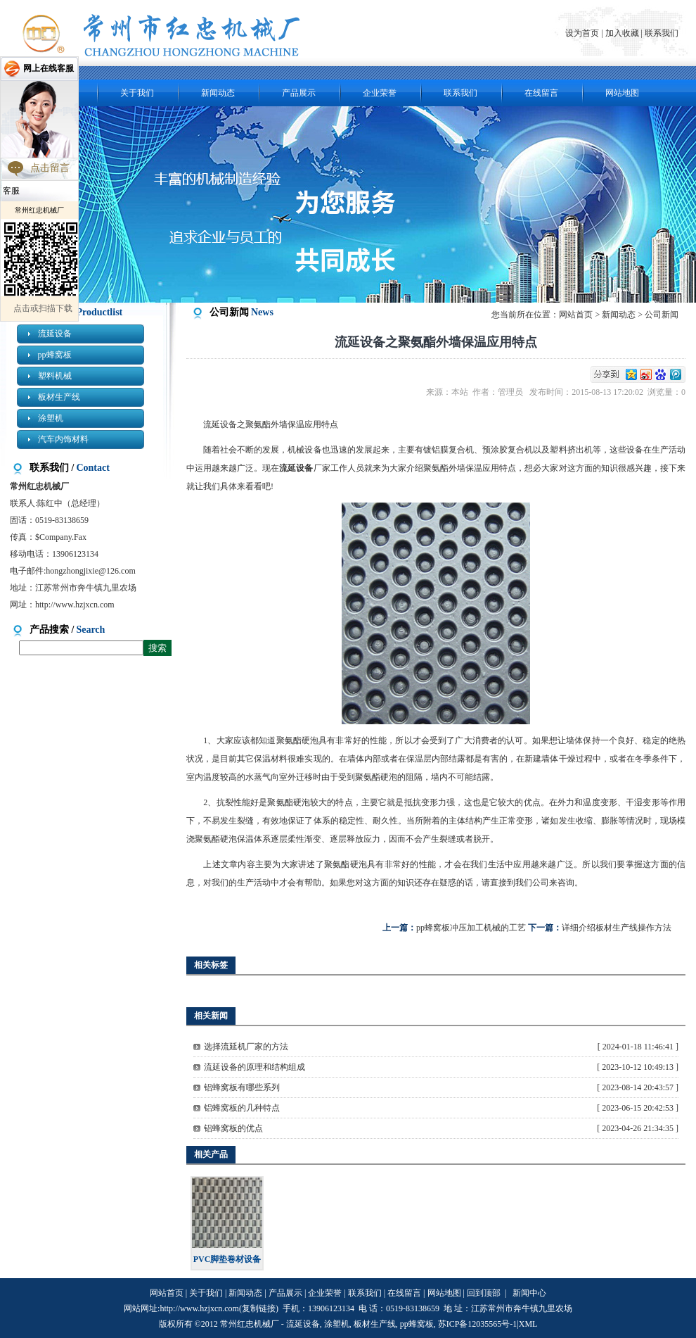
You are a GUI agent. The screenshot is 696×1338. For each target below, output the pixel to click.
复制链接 (259, 1308)
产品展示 (299, 93)
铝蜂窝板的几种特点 (242, 1108)
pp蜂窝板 (55, 355)
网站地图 (622, 93)
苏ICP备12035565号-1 (477, 1324)
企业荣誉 (380, 93)
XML (528, 1324)
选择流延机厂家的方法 (246, 1047)
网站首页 (576, 315)
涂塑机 (50, 418)
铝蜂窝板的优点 (233, 1128)
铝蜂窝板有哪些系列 (242, 1087)
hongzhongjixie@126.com (90, 571)
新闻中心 (529, 1293)
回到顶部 (484, 1293)
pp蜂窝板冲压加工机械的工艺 (471, 928)
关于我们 (137, 93)
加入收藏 (622, 33)
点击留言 (50, 168)
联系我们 (661, 33)
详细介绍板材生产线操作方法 (616, 928)
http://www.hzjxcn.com (75, 605)
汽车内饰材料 (63, 439)
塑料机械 (55, 376)
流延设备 (55, 334)
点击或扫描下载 (42, 308)
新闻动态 (218, 93)
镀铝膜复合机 (448, 450)
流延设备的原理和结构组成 (254, 1067)
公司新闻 (661, 315)
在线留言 (541, 93)
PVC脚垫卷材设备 (227, 1259)
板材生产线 (59, 397)
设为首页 (583, 33)
